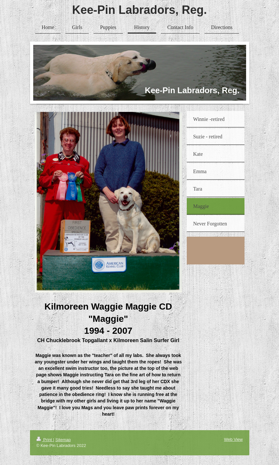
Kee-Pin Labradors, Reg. (139, 9)
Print (44, 439)
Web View (233, 439)
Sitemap (63, 439)
